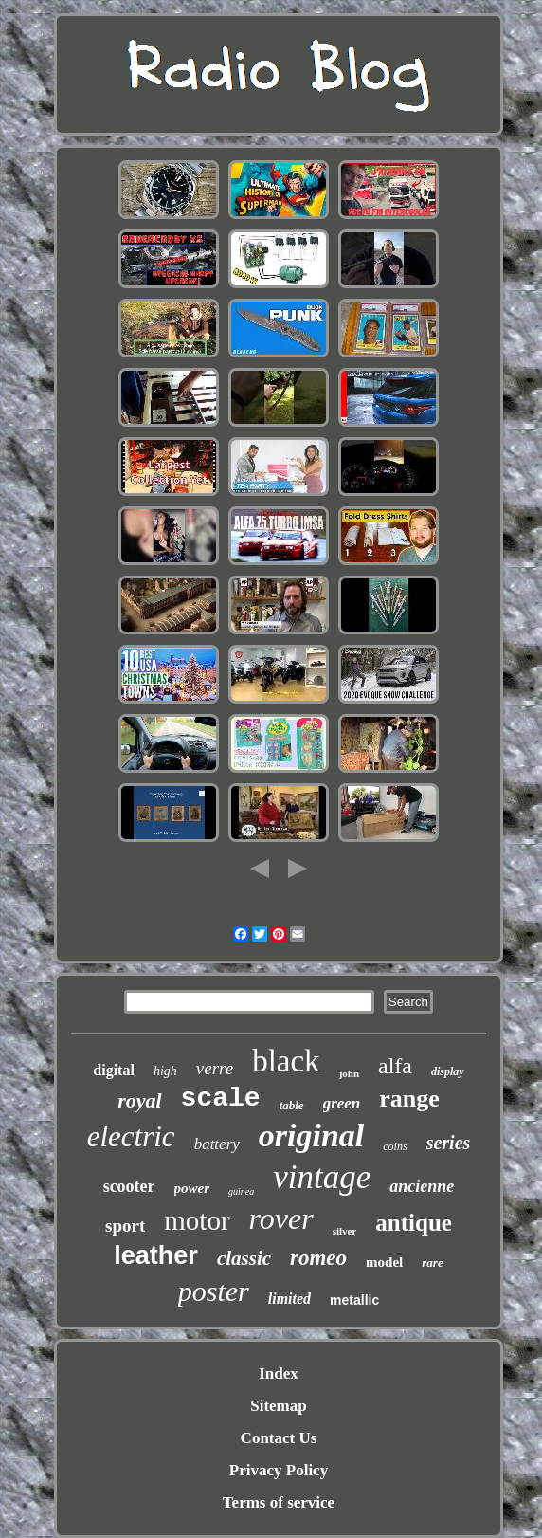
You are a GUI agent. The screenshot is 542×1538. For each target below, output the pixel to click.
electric (131, 1136)
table (292, 1105)
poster (213, 1291)
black (285, 1061)
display (447, 1071)
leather (156, 1255)
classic (244, 1258)
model (384, 1262)
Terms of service (278, 1502)
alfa (395, 1065)
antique (413, 1223)
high (165, 1071)
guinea (241, 1191)
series (448, 1142)
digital (114, 1070)
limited (289, 1299)
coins (394, 1146)
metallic (354, 1300)
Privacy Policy (278, 1470)
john (349, 1073)
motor (196, 1220)
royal (139, 1100)
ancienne (421, 1186)
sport (125, 1226)
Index (278, 1373)
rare (432, 1262)
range (409, 1098)
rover (281, 1218)
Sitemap (278, 1406)
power (192, 1188)
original (311, 1135)
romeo (318, 1258)
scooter (129, 1186)
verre (214, 1068)
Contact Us (279, 1438)
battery (217, 1144)
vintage (321, 1177)
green (342, 1103)
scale (221, 1098)
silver (345, 1230)
